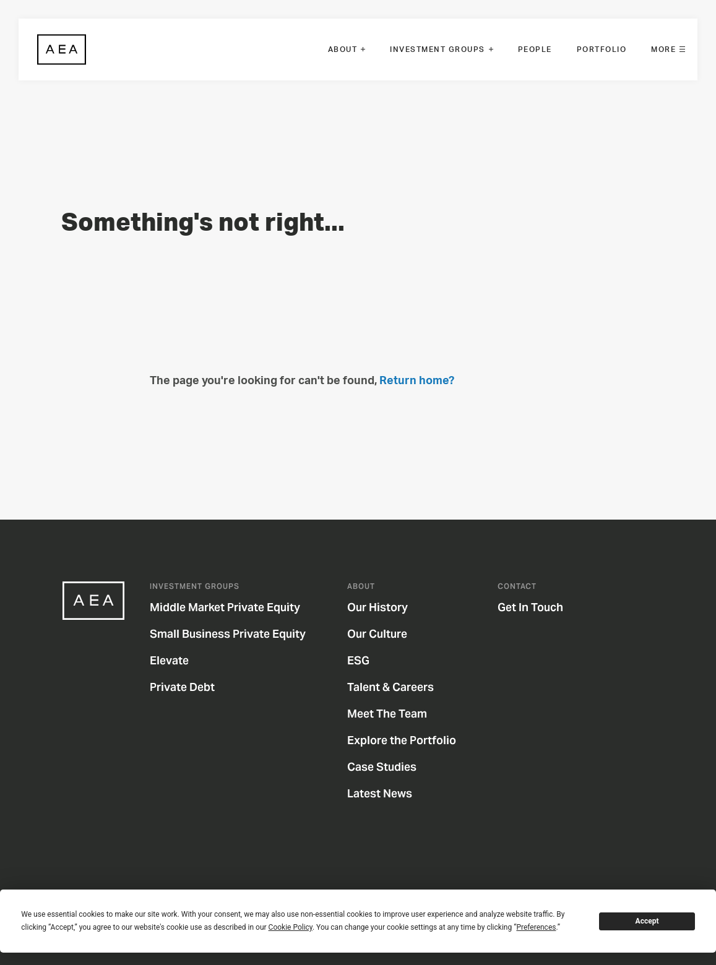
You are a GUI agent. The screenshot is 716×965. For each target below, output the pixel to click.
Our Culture (385, 634)
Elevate (177, 660)
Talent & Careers (398, 687)
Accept (647, 921)
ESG (366, 660)
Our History (385, 607)
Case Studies (389, 767)
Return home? (416, 381)
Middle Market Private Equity (233, 607)
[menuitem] (347, 49)
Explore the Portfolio (409, 740)
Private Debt (190, 687)
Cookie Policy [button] (291, 927)
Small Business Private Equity (235, 634)
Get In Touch (538, 607)
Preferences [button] (536, 927)
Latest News (387, 793)
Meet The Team (394, 713)
